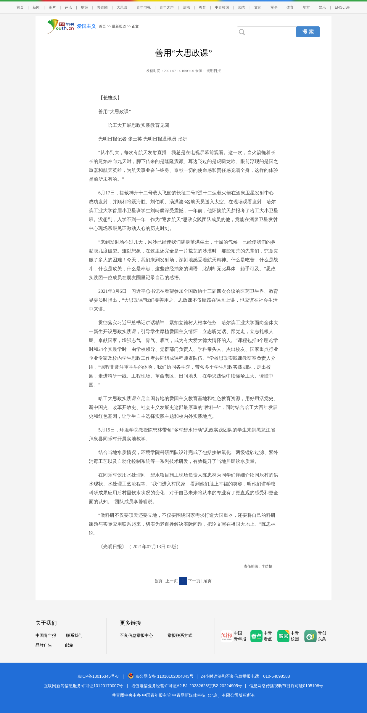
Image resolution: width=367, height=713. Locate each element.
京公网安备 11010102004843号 (161, 676)
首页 (20, 7)
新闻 (36, 7)
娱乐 (322, 7)
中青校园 (222, 7)
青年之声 (167, 7)
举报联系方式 (180, 635)
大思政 (122, 7)
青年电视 (143, 7)
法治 (186, 7)
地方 (306, 7)
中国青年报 (46, 635)
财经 (84, 7)
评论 (68, 7)
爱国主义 (86, 26)
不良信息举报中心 (136, 635)
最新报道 (119, 26)
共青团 (102, 7)
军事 (274, 7)
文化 (257, 7)
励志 (241, 7)
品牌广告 (44, 645)
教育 (202, 7)
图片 (52, 7)
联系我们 (74, 635)
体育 (290, 7)
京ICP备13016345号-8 (98, 676)
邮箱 (69, 645)
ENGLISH (342, 7)
